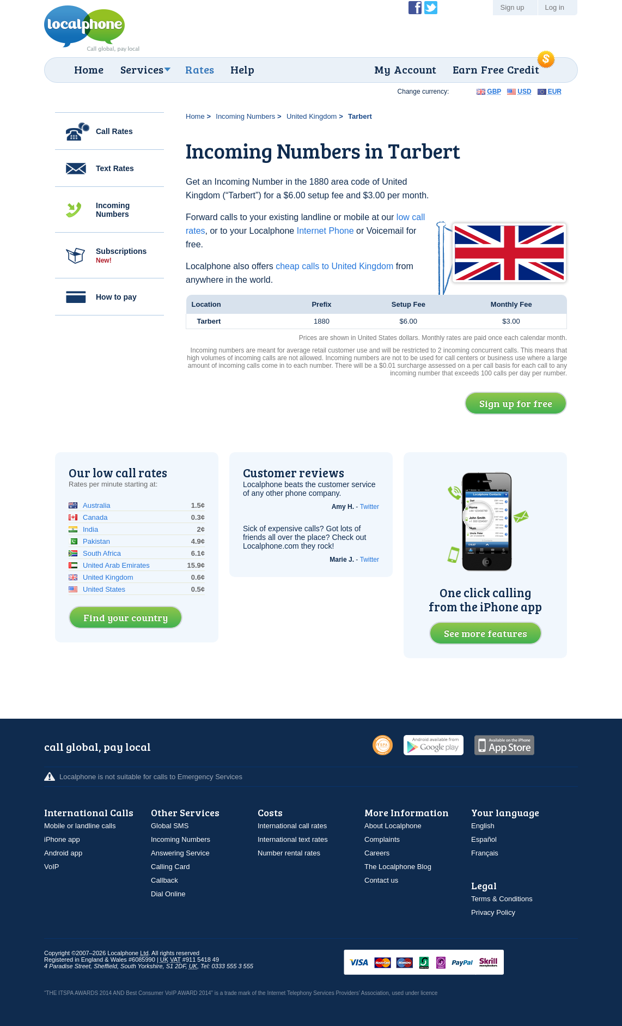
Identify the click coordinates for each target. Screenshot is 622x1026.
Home (88, 69)
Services (141, 69)
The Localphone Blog (397, 867)
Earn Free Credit (496, 69)
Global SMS (169, 826)
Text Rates (115, 168)
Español (484, 839)
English (483, 826)
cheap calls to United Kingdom (334, 266)
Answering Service (180, 853)
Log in (554, 7)
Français (484, 853)
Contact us (381, 880)
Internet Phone (325, 230)
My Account (405, 69)
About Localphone (393, 826)
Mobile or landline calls (80, 826)
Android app (63, 853)
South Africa (102, 553)
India (90, 529)
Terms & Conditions (502, 899)
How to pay (116, 297)
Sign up (512, 7)
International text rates (293, 839)
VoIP (51, 867)
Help (242, 69)
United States (104, 589)
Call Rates (114, 131)
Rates (199, 69)
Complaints (382, 839)
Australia (97, 505)
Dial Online (168, 894)
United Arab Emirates (116, 565)
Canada (95, 517)
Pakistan (96, 541)
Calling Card (170, 867)
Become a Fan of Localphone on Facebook (415, 7)
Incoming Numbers (113, 209)
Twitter (369, 507)
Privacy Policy (493, 912)
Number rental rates (289, 853)
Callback (164, 880)
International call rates (292, 826)
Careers (376, 853)
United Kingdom (311, 116)
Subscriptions (121, 255)
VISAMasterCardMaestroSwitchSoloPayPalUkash (439, 963)
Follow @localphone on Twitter (430, 7)
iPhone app (62, 839)
